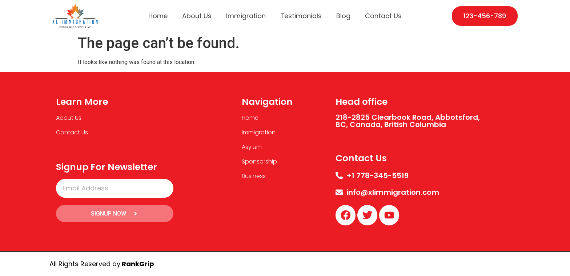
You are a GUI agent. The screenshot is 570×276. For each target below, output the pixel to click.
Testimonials (301, 15)
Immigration (246, 15)
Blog (343, 15)
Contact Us (383, 15)
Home (158, 15)
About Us (197, 15)
